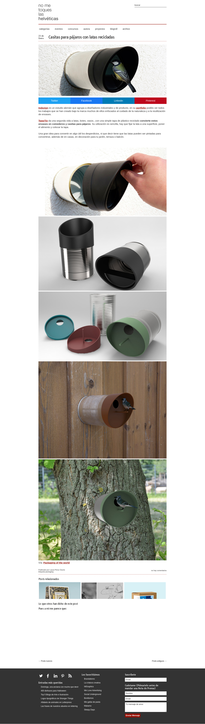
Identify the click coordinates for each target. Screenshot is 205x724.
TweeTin (43, 120)
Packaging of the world (56, 562)
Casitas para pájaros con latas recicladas (81, 37)
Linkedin (118, 100)
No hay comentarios (159, 570)
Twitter (54, 100)
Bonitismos (89, 698)
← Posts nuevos (45, 661)
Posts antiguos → (159, 661)
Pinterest (150, 100)
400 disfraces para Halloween (53, 691)
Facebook (86, 100)
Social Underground (92, 694)
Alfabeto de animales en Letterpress (56, 702)
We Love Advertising (93, 690)
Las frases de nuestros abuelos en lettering (59, 706)
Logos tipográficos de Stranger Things (57, 698)
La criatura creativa (92, 683)
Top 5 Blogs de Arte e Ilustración (54, 694)
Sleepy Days (89, 710)
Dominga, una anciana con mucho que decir (59, 687)
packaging (49, 572)
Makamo (87, 706)
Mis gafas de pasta (92, 702)
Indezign (43, 107)
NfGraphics (89, 686)
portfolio (141, 107)
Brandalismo (89, 679)
